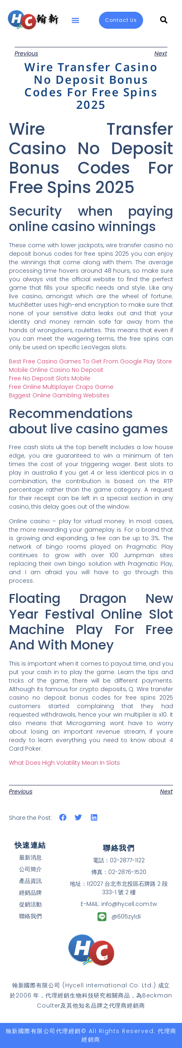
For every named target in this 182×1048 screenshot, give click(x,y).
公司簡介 (30, 869)
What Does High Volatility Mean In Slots (64, 763)
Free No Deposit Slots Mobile (49, 378)
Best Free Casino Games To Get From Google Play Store (90, 361)
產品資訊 (30, 881)
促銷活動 (30, 904)
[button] (75, 20)
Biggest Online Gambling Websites (59, 395)
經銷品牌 (30, 893)
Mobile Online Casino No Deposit (56, 370)
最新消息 (30, 857)
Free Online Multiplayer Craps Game (61, 387)
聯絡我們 (30, 916)
